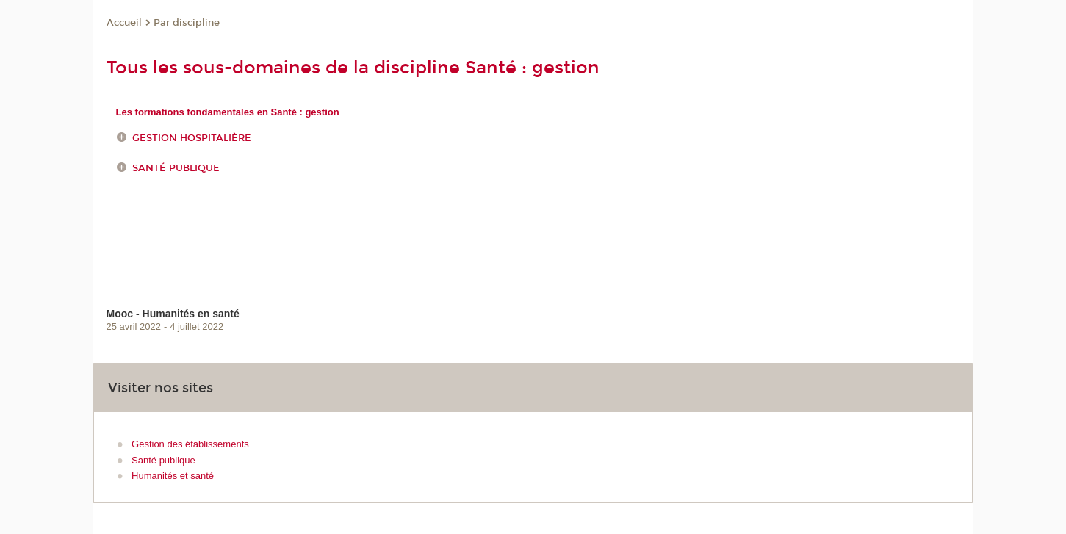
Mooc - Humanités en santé (173, 314)
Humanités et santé (173, 475)
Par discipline (187, 23)
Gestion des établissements (190, 444)
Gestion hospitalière (191, 138)
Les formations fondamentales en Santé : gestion (227, 112)
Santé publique (176, 168)
